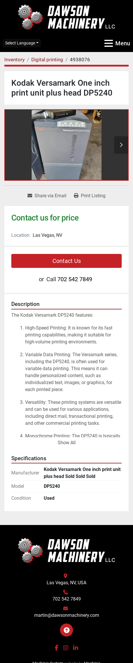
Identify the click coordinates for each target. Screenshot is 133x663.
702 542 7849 (74, 279)
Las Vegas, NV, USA (66, 582)
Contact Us (66, 260)
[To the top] (66, 630)
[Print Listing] (89, 195)
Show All (67, 442)
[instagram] (66, 648)
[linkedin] (76, 648)
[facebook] (56, 648)
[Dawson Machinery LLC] (66, 550)
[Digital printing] (47, 59)
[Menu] (108, 43)
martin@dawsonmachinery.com (66, 615)
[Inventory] (14, 59)
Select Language (20, 43)
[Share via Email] (47, 195)
